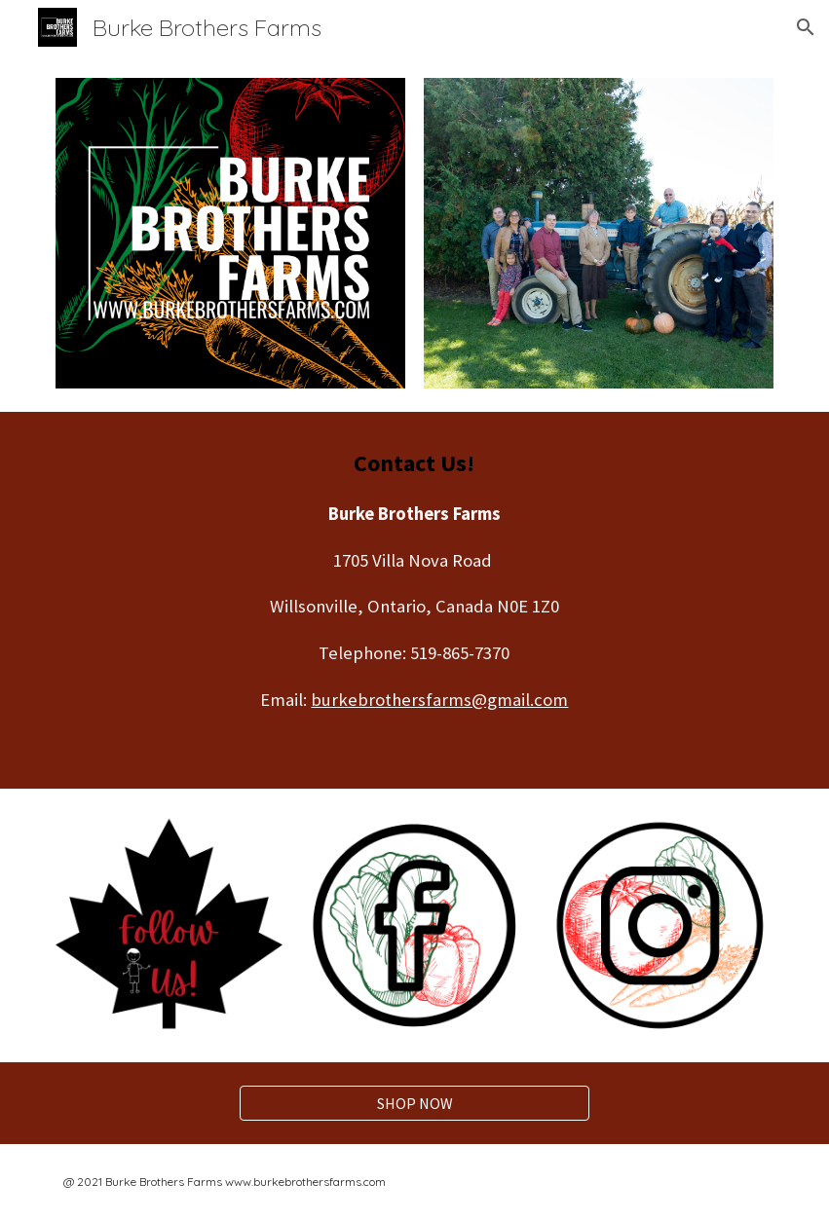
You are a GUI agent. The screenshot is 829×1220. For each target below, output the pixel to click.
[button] (805, 27)
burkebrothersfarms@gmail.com (439, 699)
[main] (414, 600)
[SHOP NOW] (414, 1103)
